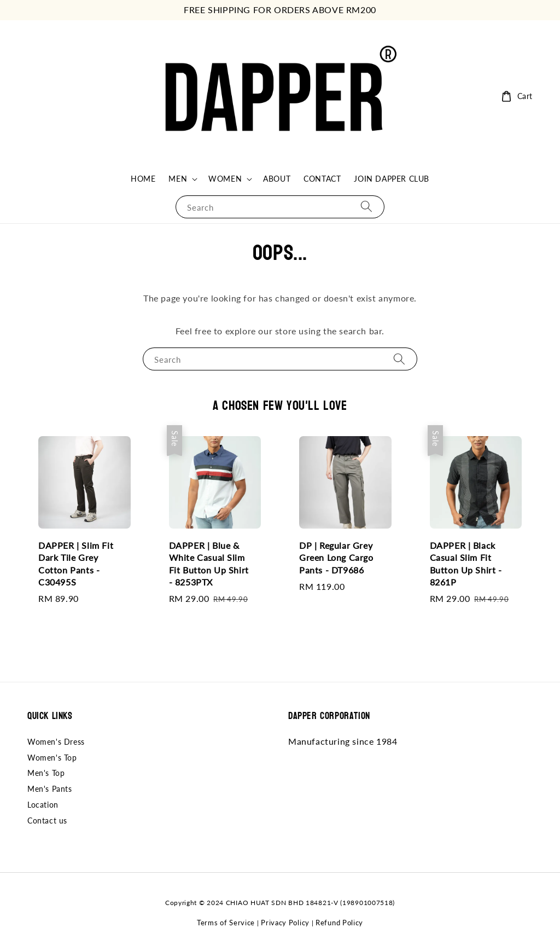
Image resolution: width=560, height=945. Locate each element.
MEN (177, 178)
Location (43, 804)
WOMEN (225, 178)
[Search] (366, 206)
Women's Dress (56, 741)
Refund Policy (339, 922)
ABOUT (276, 178)
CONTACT (322, 178)
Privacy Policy (285, 922)
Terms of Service (226, 922)
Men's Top (46, 773)
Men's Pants (49, 788)
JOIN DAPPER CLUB (391, 178)
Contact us (47, 820)
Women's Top (52, 757)
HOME (143, 178)
